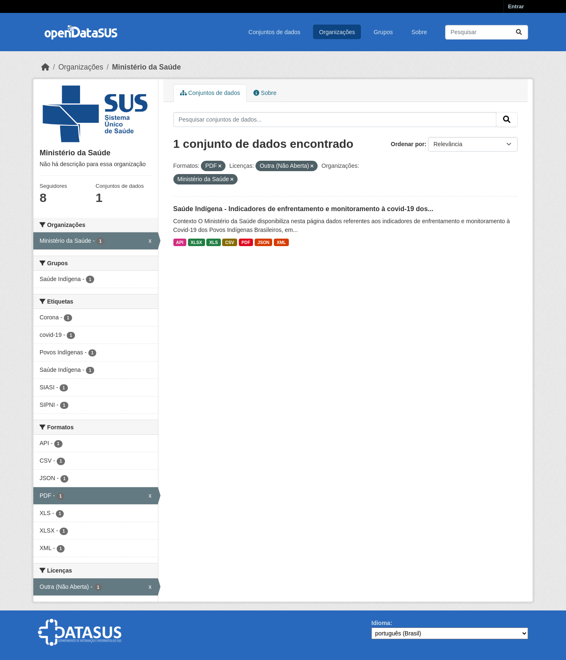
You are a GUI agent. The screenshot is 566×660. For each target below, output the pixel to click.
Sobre (419, 32)
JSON (264, 242)
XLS (213, 242)
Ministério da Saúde (146, 67)
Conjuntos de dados (274, 32)
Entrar (516, 6)
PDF (245, 242)
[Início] (45, 67)
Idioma (380, 623)
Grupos (383, 32)
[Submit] (519, 32)
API (179, 242)
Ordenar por (408, 144)
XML (281, 242)
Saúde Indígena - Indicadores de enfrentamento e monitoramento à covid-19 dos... (303, 208)
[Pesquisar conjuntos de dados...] (486, 32)
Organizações (337, 32)
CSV (229, 242)
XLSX (196, 242)
